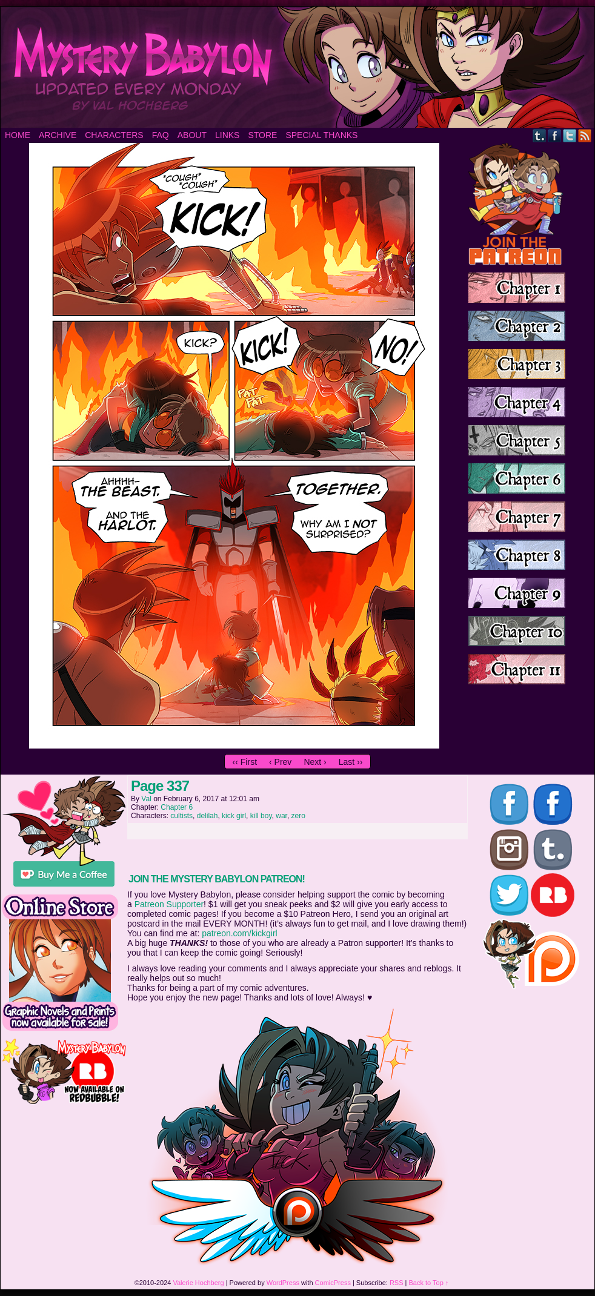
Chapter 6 (177, 807)
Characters (114, 135)
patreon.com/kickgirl (240, 933)
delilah (207, 816)
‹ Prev (280, 762)
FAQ (160, 135)
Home (17, 135)
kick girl (234, 816)
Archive (57, 135)
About (192, 135)
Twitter (569, 135)
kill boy (261, 816)
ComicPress (333, 1282)
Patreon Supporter (169, 904)
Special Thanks (321, 135)
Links (227, 135)
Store (262, 135)
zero (298, 816)
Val (146, 799)
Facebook (554, 135)
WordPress (283, 1282)
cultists (181, 816)
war (281, 816)
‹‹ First (245, 762)
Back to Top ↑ (429, 1282)
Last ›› (351, 762)
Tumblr (539, 135)
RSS (585, 135)
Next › (315, 762)
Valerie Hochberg (198, 1282)
